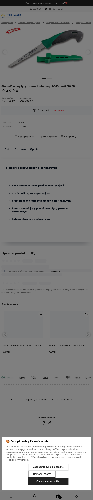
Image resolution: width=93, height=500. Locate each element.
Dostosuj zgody (42, 474)
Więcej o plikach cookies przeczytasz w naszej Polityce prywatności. (43, 458)
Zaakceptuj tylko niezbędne (48, 467)
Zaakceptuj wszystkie (48, 481)
